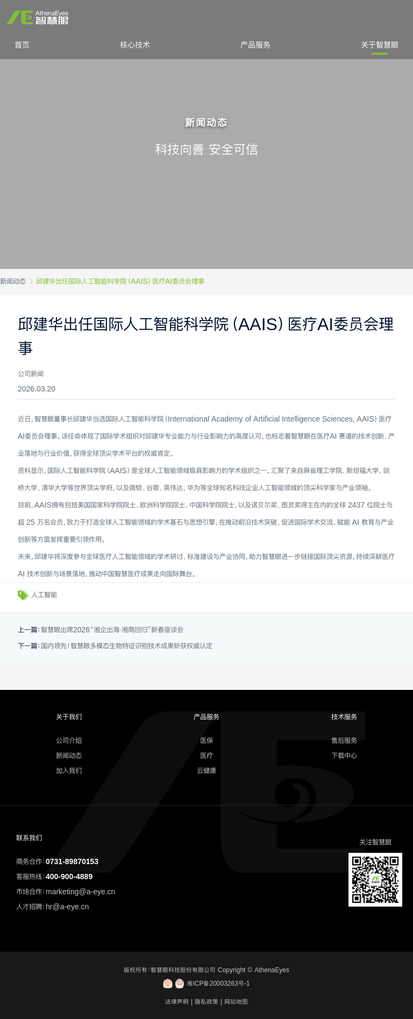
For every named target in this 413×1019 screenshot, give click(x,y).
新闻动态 (13, 281)
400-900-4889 (69, 876)
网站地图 (236, 1002)
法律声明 (177, 1002)
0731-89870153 (72, 861)
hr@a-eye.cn (67, 906)
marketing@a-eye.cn (80, 891)
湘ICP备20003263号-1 (206, 983)
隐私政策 (206, 1002)
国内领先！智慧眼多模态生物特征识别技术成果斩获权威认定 (126, 646)
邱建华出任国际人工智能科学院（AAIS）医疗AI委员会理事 (120, 281)
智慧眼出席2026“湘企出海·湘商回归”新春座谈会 (112, 629)
